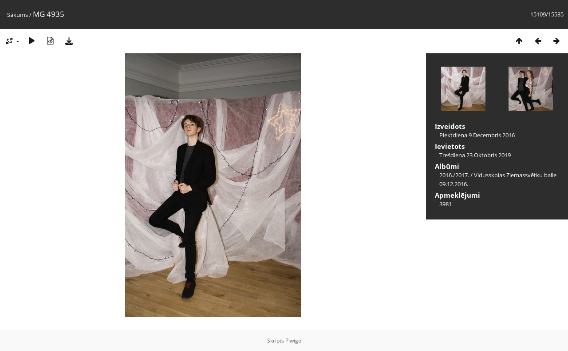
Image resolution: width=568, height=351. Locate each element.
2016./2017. (454, 175)
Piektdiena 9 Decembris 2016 (477, 135)
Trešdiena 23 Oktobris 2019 (475, 155)
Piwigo (293, 340)
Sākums (17, 15)
